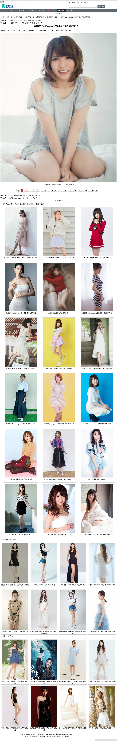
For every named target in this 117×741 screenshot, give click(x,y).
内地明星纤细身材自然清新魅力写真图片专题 (15, 585)
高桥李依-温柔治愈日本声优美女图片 (21, 479)
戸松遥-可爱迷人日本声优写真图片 (96, 479)
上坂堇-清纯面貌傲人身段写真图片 (58, 313)
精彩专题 (9, 17)
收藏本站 (85, 2)
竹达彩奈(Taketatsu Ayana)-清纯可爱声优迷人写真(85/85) (24, 195)
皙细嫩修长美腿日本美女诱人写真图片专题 (15, 631)
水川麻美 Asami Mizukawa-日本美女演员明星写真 (21, 368)
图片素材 (70, 10)
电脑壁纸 (22, 10)
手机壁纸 (31, 10)
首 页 (10, 10)
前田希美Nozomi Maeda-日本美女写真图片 (96, 257)
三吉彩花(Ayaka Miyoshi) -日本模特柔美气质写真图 (21, 313)
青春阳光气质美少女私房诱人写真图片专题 (102, 728)
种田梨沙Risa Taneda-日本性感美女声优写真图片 (58, 479)
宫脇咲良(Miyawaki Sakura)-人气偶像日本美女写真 (59, 257)
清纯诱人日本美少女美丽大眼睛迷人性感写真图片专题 (41, 17)
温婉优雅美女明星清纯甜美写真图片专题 (73, 585)
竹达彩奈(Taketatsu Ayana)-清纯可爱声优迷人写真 (20, 424)
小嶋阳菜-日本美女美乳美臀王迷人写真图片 (59, 368)
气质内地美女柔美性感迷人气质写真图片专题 (102, 631)
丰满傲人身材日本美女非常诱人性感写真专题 (102, 681)
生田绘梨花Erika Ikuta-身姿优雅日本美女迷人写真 (97, 313)
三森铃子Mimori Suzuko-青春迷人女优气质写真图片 (97, 368)
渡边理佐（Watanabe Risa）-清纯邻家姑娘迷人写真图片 (20, 257)
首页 (69, 2)
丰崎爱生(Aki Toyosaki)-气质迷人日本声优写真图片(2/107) (24, 198)
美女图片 (51, 10)
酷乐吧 (37, 734)
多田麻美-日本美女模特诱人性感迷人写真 (58, 534)
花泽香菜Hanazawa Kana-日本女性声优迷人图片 (97, 424)
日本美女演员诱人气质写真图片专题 (44, 585)
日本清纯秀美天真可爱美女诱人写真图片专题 (73, 728)
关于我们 (74, 2)
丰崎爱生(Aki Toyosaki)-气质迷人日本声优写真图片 (59, 424)
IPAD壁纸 (41, 10)
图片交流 (80, 10)
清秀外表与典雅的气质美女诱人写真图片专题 (102, 585)
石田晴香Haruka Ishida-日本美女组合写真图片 (97, 534)
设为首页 (79, 2)
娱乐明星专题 (18, 17)
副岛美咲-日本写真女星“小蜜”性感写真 (21, 534)
